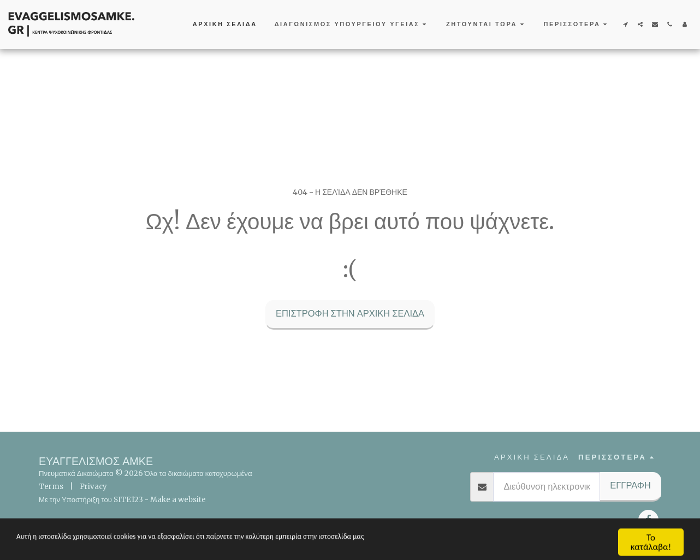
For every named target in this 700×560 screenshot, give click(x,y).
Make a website (178, 499)
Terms (51, 486)
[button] (351, 25)
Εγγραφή (630, 485)
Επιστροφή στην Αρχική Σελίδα (350, 313)
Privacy (93, 486)
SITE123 (128, 499)
